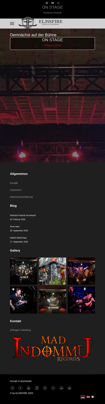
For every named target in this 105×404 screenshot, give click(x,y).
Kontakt (14, 183)
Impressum (16, 190)
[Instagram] (58, 3)
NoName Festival (52, 12)
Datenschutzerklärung (21, 197)
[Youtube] (52, 3)
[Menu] (12, 24)
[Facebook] (47, 3)
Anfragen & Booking (20, 330)
